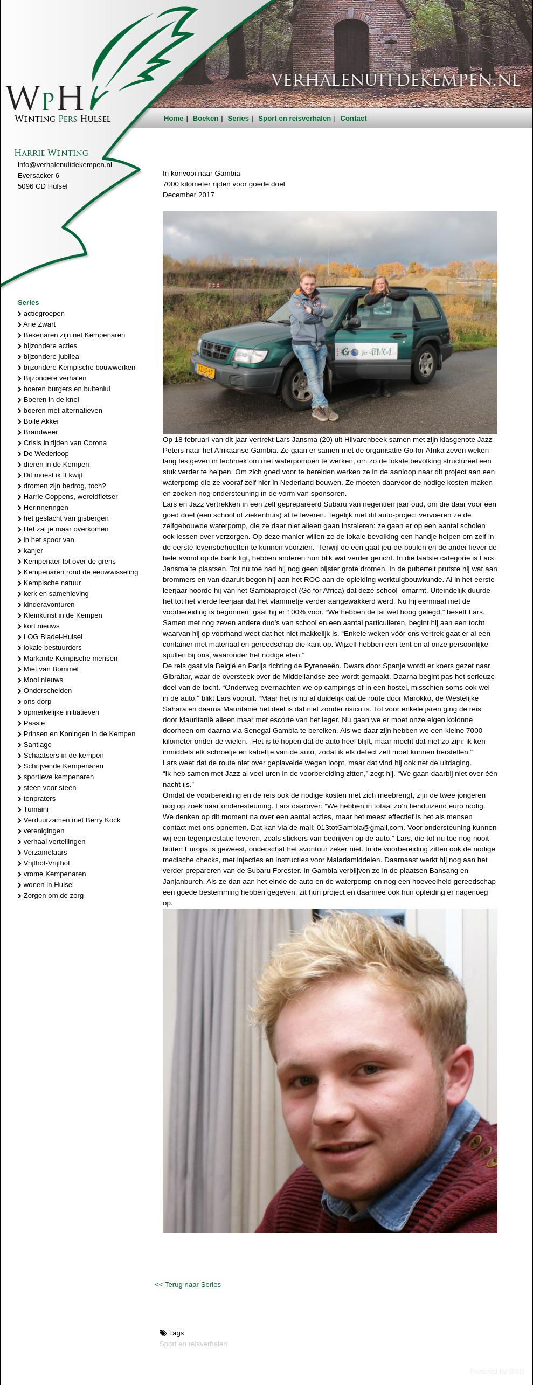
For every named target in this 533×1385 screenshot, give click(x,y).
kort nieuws (39, 626)
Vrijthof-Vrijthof (44, 863)
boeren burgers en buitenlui (64, 389)
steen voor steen (47, 788)
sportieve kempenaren (56, 777)
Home (174, 118)
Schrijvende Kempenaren (60, 766)
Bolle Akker (38, 421)
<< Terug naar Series (188, 1284)
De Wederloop (43, 453)
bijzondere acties (47, 346)
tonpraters (37, 798)
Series (239, 118)
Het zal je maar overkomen (63, 529)
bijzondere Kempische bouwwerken (76, 367)
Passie (31, 723)
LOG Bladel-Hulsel (50, 637)
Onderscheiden (45, 691)
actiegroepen (41, 313)
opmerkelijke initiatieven (58, 712)
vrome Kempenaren (52, 874)
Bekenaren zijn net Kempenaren (71, 335)
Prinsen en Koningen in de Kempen (77, 734)
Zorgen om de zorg (51, 895)
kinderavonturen (46, 604)
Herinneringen (43, 507)
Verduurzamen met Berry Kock (69, 820)
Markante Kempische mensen (67, 658)
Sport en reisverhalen (294, 118)
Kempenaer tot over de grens (67, 561)
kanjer (30, 550)
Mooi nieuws (40, 680)
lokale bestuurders (50, 647)
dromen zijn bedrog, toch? (62, 486)
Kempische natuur (49, 583)
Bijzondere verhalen (52, 378)
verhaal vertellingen (52, 841)
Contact (354, 118)
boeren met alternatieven (60, 410)
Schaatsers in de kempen (61, 755)
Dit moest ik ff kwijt (50, 475)
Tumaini (33, 809)
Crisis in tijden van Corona (62, 443)
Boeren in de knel (48, 400)
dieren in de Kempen (53, 464)
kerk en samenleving (53, 594)
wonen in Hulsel (46, 885)
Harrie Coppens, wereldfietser (68, 497)
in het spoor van (46, 540)
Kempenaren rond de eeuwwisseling (78, 572)
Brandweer (38, 432)
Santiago (35, 744)
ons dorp (34, 701)
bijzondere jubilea (48, 356)
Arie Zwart (37, 324)
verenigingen (41, 831)
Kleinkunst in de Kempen (60, 615)
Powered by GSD (496, 1371)
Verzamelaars (42, 852)
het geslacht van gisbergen (63, 518)
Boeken (206, 118)
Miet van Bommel (48, 669)
